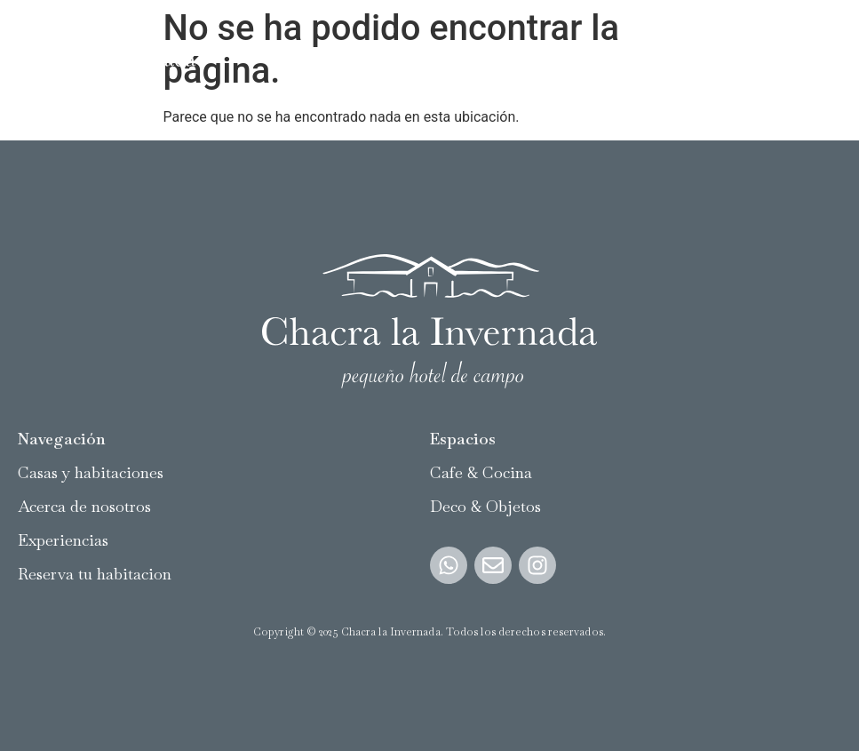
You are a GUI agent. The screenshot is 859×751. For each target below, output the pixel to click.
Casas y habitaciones (90, 472)
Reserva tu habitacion (94, 573)
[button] (826, 53)
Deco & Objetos (485, 506)
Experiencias (63, 540)
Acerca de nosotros (84, 506)
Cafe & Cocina (481, 472)
